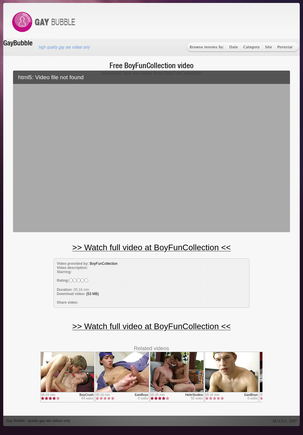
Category (251, 47)
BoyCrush (87, 394)
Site (268, 47)
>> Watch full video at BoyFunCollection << (151, 247)
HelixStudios (194, 394)
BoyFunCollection (103, 264)
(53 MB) (92, 294)
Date (233, 47)
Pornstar (285, 47)
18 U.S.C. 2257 (285, 421)
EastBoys (141, 394)
